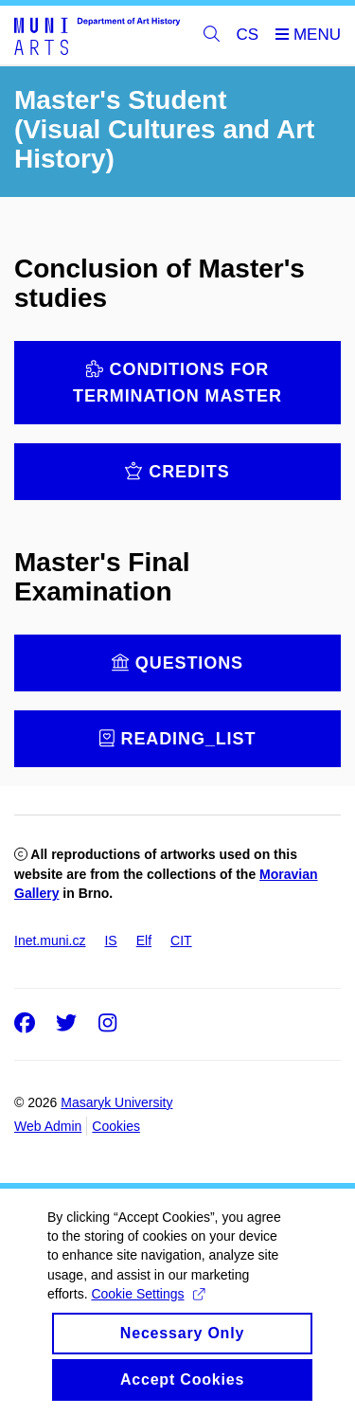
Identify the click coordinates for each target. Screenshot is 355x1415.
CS (248, 35)
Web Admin (47, 1126)
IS (110, 940)
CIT (181, 940)
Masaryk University (116, 1102)
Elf (143, 940)
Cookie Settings (147, 1335)
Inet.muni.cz (49, 940)
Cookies (116, 1126)
